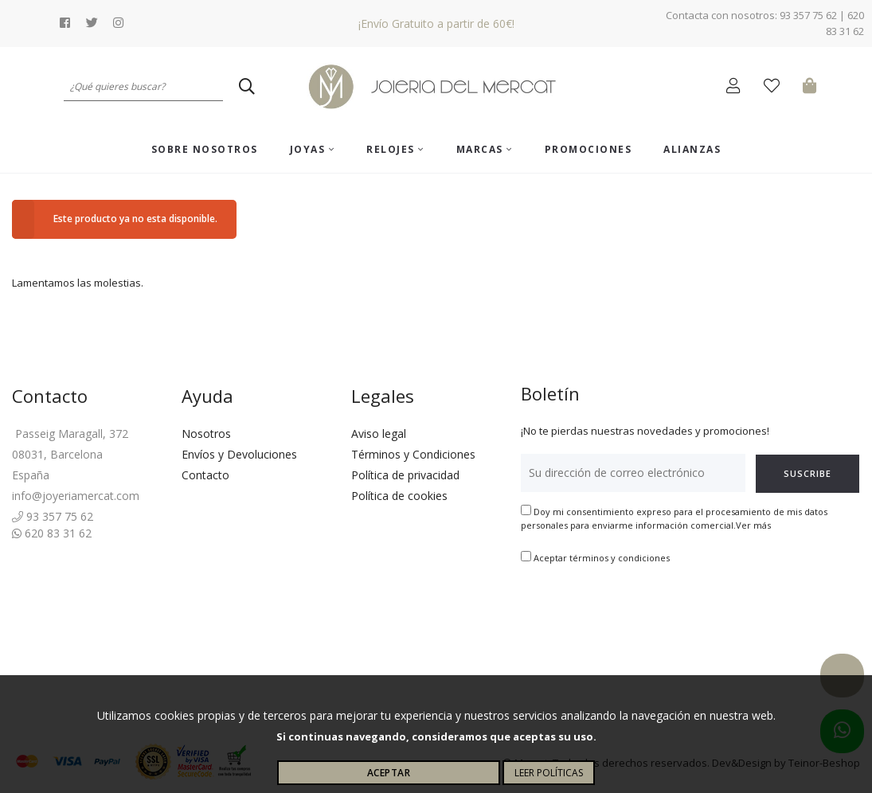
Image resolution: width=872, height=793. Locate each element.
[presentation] (642, 615)
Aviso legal (378, 433)
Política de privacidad (405, 474)
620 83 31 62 (52, 533)
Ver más (753, 525)
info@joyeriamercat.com (75, 495)
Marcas (484, 149)
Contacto (205, 474)
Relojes (395, 149)
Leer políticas (548, 772)
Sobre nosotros (204, 149)
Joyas (312, 149)
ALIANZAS (692, 149)
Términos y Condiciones (413, 454)
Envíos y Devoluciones (239, 454)
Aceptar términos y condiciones (602, 558)
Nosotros (206, 433)
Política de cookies (399, 495)
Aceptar (389, 772)
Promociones (588, 149)
